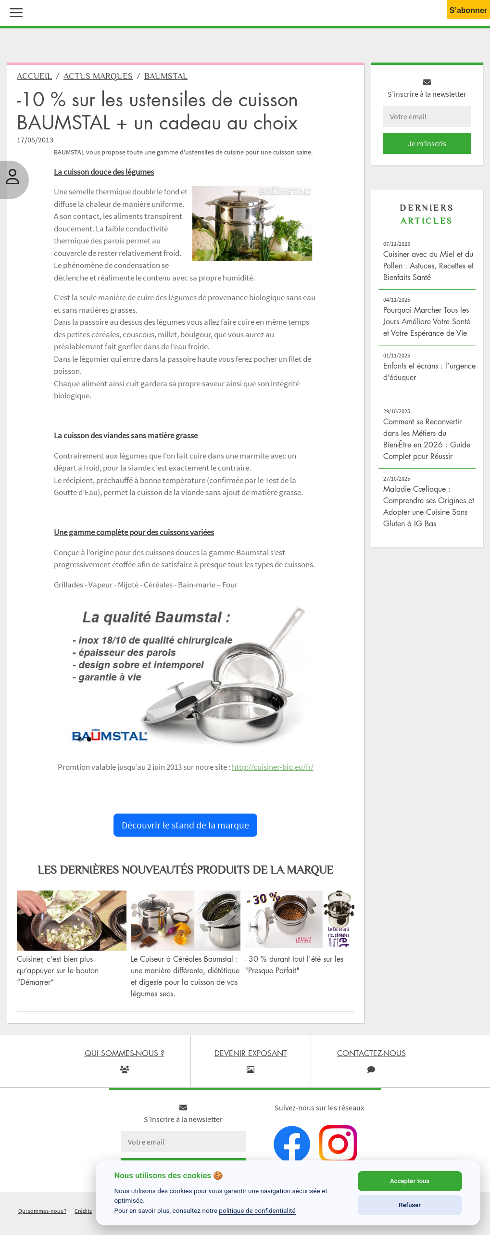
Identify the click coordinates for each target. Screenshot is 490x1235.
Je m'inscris (427, 143)
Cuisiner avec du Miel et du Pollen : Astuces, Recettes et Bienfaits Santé (428, 265)
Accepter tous (409, 1180)
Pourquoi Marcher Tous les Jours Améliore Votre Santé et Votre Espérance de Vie (426, 321)
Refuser (410, 1205)
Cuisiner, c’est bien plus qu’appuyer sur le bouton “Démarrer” (58, 970)
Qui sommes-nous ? (42, 1210)
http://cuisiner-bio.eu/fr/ (273, 767)
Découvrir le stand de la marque (185, 825)
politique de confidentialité (257, 1210)
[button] (14, 11)
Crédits (83, 1210)
